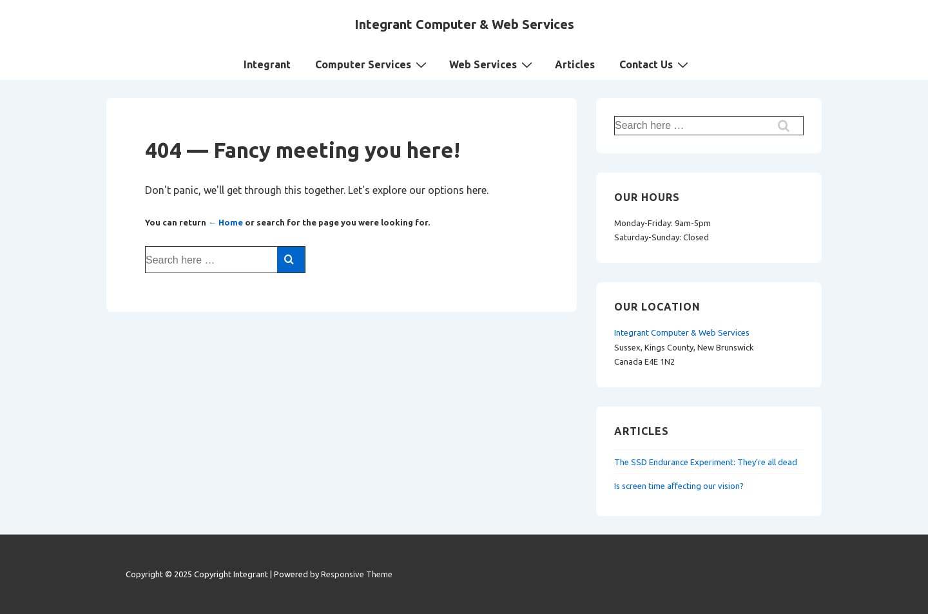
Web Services (492, 64)
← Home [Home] (225, 222)
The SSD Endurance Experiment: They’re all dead (705, 461)
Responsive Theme (356, 574)
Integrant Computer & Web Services (464, 24)
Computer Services (372, 64)
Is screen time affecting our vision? (679, 485)
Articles (575, 64)
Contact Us (655, 64)
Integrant (267, 64)
